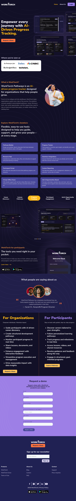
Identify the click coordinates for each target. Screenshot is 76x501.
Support (54, 470)
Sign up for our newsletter (38, 452)
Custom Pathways (20, 198)
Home (56, 4)
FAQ (27, 475)
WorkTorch (4, 470)
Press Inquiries (56, 473)
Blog (27, 470)
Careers (28, 473)
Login (71, 4)
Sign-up (45, 461)
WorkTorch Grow (6, 473)
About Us (63, 4)
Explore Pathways (52, 365)
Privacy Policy (43, 488)
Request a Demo (8, 40)
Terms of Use (5, 475)
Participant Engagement (50, 198)
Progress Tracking (34, 198)
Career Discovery (6, 198)
